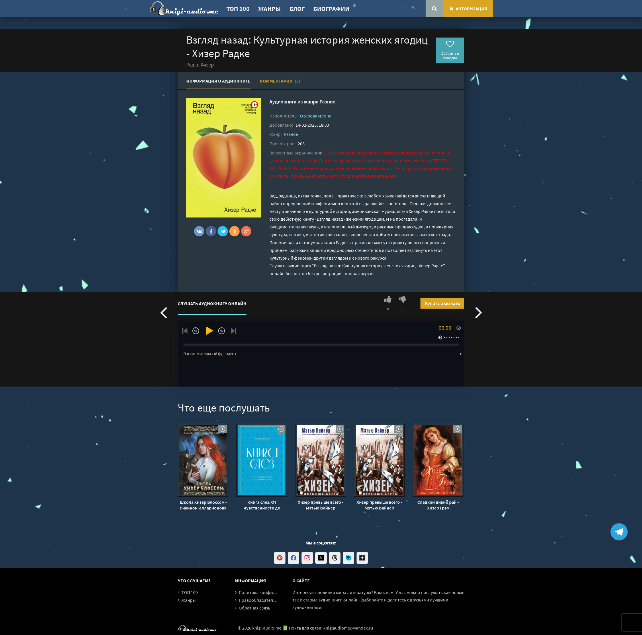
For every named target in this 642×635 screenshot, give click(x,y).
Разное (327, 101)
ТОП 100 (238, 9)
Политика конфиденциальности (271, 592)
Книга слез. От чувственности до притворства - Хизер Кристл (262, 505)
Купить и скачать (442, 303)
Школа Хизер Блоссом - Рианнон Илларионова (203, 505)
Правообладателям (258, 600)
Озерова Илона (315, 116)
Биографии (331, 9)
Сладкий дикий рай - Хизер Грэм (438, 505)
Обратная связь (254, 608)
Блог (297, 9)
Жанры (269, 9)
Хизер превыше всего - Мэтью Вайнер (320, 505)
